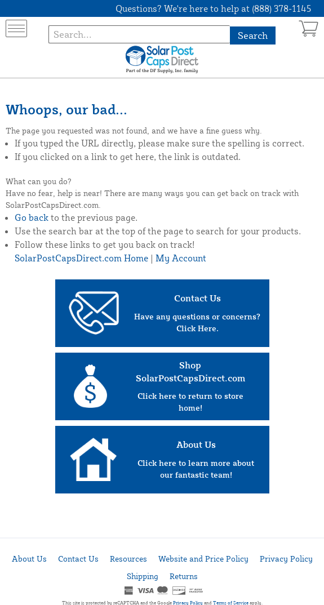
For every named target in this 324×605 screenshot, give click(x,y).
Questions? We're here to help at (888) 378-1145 (213, 8)
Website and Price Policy (203, 558)
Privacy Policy (286, 558)
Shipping (142, 576)
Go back (31, 217)
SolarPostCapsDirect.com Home (81, 258)
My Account (181, 258)
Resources (128, 558)
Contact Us (78, 558)
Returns (184, 576)
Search (253, 35)
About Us (29, 558)
